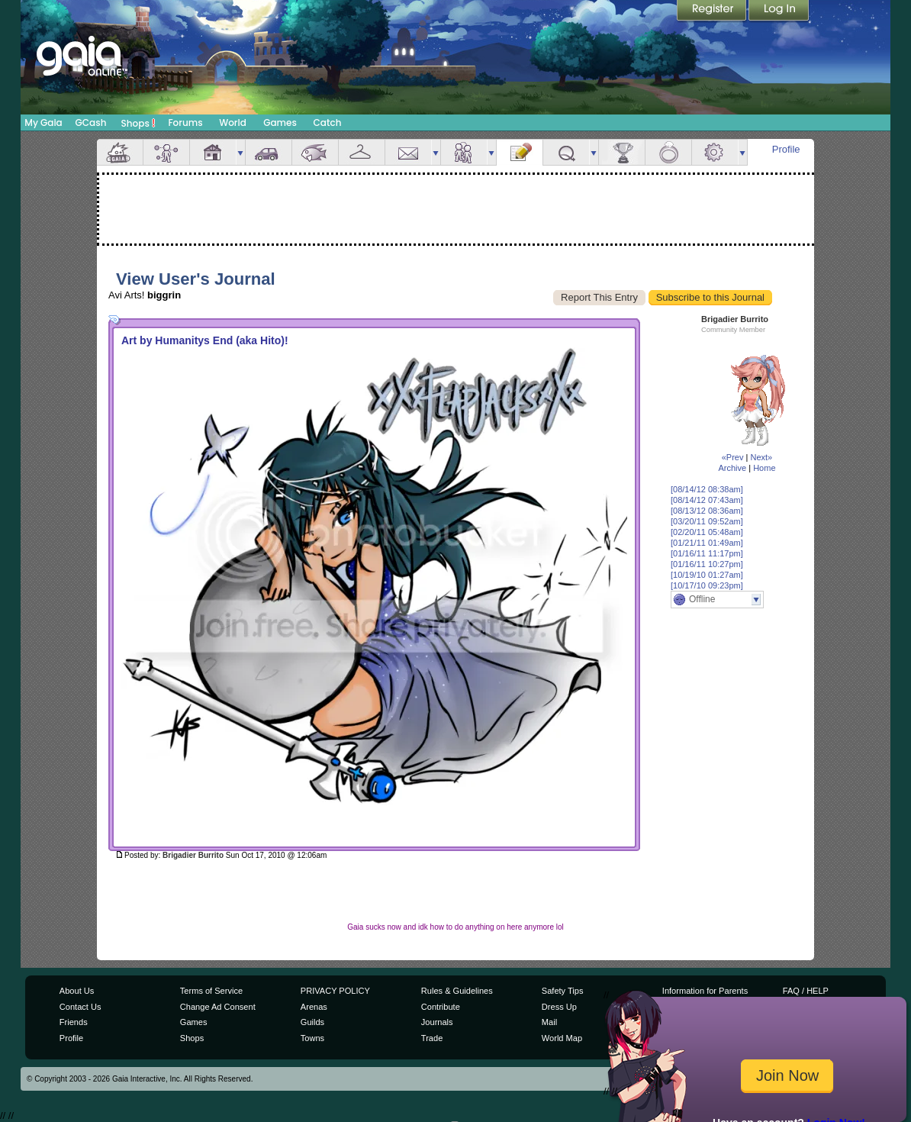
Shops (138, 123)
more (240, 152)
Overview (120, 152)
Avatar (166, 152)
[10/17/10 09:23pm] (707, 585)
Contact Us (80, 1006)
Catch (328, 122)
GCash (91, 122)
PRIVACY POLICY (335, 990)
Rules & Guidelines (457, 990)
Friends (464, 152)
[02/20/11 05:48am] (707, 532)
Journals (437, 1022)
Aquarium (315, 152)
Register (712, 11)
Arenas (314, 1006)
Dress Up (559, 1006)
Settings (715, 152)
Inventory (362, 152)
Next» (761, 457)
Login (779, 11)
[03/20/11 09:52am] (707, 521)
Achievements (622, 152)
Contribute (440, 1006)
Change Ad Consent (218, 1006)
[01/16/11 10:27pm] (707, 564)
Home (764, 467)
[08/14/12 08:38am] (707, 489)
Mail (408, 152)
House (213, 152)
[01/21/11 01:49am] (707, 542)
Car (268, 152)
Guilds (312, 1022)
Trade (432, 1038)
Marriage (668, 152)
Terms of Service (211, 990)
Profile (786, 149)
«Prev (733, 457)
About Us (77, 990)
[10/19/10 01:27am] (707, 574)
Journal (519, 152)
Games (280, 122)
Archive (732, 467)
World (232, 122)
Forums (185, 122)
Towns (312, 1038)
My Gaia (43, 122)
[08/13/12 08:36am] (707, 510)
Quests (566, 152)
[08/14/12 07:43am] (707, 500)
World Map (562, 1038)
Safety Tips (563, 990)
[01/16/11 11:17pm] (707, 553)
